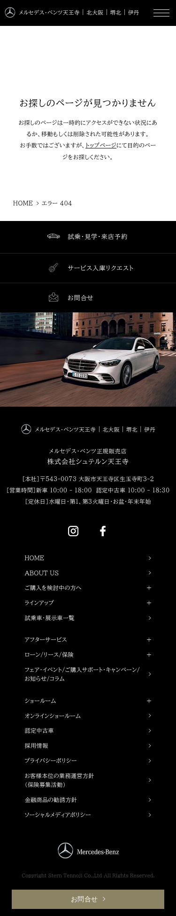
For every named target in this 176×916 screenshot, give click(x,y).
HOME (35, 558)
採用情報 (36, 745)
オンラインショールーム (53, 716)
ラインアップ (88, 603)
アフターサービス (88, 640)
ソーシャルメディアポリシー (58, 815)
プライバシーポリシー (51, 760)
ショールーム (88, 701)
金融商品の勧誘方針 (51, 799)
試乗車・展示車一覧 (50, 618)
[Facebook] (103, 530)
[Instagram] (73, 530)
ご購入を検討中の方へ (88, 588)
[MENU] (161, 13)
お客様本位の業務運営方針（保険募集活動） (59, 780)
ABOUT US (42, 573)
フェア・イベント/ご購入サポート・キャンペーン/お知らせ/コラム (82, 674)
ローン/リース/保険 (88, 655)
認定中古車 (39, 730)
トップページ (100, 145)
